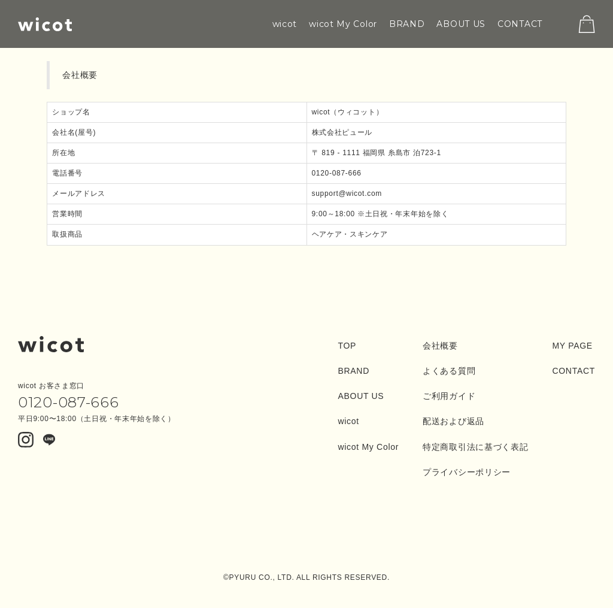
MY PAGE (572, 345)
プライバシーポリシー (467, 472)
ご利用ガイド (449, 396)
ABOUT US (460, 24)
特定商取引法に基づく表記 (475, 447)
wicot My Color (343, 24)
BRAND (407, 24)
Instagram (26, 440)
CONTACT (519, 24)
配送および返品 (453, 421)
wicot (45, 24)
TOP (347, 345)
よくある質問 (449, 371)
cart (586, 24)
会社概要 (440, 345)
